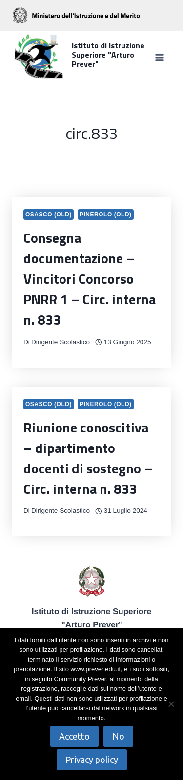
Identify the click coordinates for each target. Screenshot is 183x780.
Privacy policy (91, 759)
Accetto (74, 736)
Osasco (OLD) (48, 214)
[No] (171, 704)
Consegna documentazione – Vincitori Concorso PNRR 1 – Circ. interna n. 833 (89, 278)
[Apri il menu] (159, 57)
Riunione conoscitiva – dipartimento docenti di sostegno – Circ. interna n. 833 (88, 458)
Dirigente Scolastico (60, 342)
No (118, 736)
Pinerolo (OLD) (106, 214)
